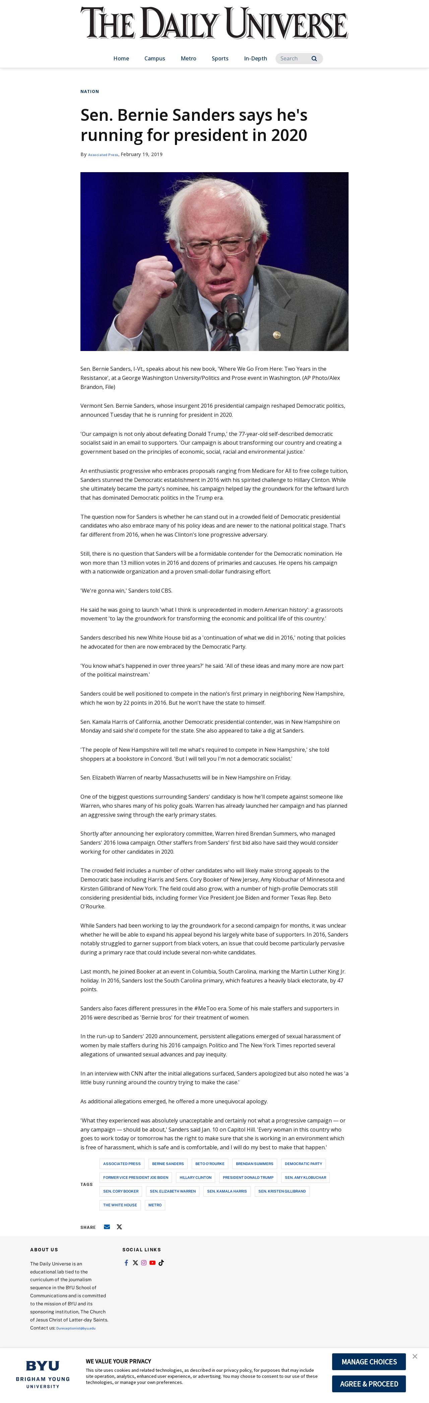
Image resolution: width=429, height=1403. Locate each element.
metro (155, 1205)
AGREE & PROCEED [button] (369, 1384)
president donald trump (248, 1177)
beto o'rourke (210, 1163)
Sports (220, 58)
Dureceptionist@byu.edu (57, 1336)
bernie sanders (168, 1163)
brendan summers (254, 1163)
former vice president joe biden (135, 1177)
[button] (418, 1360)
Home (121, 58)
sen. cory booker (120, 1191)
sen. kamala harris (227, 1191)
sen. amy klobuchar (305, 1177)
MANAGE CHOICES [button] (369, 1361)
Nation (89, 91)
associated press (122, 1163)
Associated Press (108, 154)
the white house (120, 1205)
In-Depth (255, 58)
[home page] (214, 30)
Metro (188, 58)
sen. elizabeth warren (173, 1191)
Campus (154, 58)
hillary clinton (195, 1177)
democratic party (303, 1163)
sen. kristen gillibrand (282, 1191)
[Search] (299, 58)
